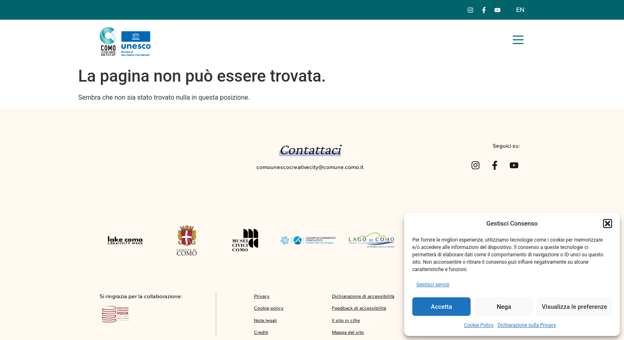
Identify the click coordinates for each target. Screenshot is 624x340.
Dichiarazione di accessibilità (363, 296)
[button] (607, 223)
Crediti (261, 332)
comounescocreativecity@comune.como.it (309, 167)
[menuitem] (520, 10)
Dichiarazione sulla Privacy (527, 325)
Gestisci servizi (432, 285)
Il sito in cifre (346, 320)
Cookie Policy (479, 325)
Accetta (441, 306)
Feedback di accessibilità (359, 308)
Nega (504, 306)
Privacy (262, 296)
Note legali (265, 320)
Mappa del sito (348, 332)
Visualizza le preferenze (574, 306)
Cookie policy (268, 308)
